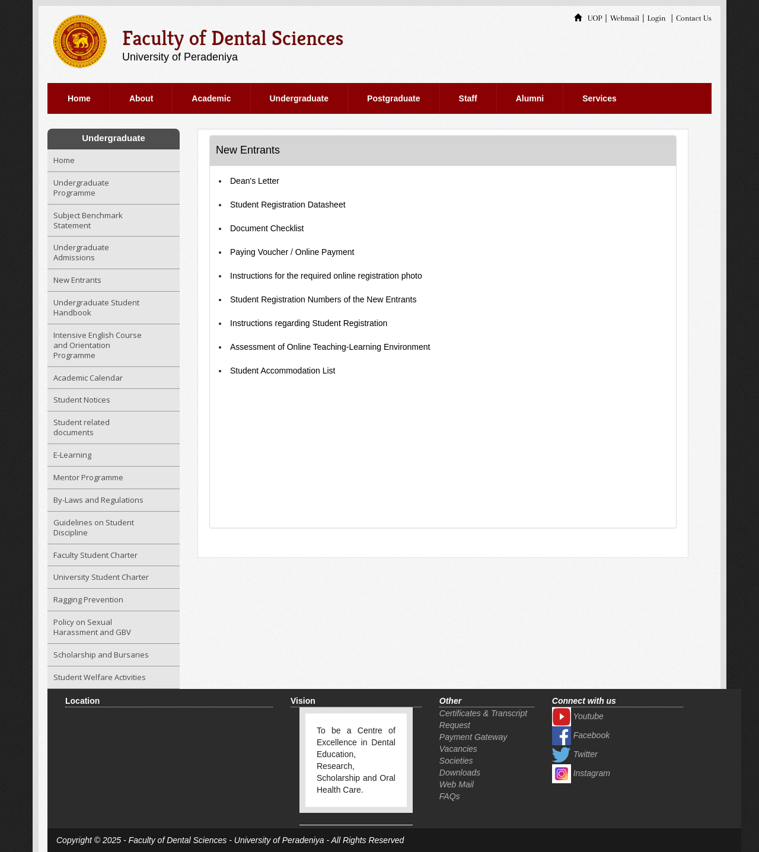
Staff (468, 98)
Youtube (578, 716)
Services (599, 98)
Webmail (624, 18)
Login (657, 18)
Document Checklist (267, 228)
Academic (211, 98)
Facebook (581, 735)
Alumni (530, 98)
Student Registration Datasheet (288, 204)
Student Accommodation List (282, 370)
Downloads (459, 772)
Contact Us (694, 18)
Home (79, 98)
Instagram (581, 773)
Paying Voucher (259, 252)
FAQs (449, 796)
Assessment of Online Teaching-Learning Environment (330, 347)
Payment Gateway (473, 737)
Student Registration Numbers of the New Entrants (323, 299)
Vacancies (458, 749)
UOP (588, 18)
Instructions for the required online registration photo (326, 275)
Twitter (575, 754)
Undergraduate (299, 98)
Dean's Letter (254, 181)
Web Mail (456, 784)
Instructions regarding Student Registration (308, 323)
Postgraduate (393, 98)
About (141, 98)
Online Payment (325, 252)
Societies (456, 760)
